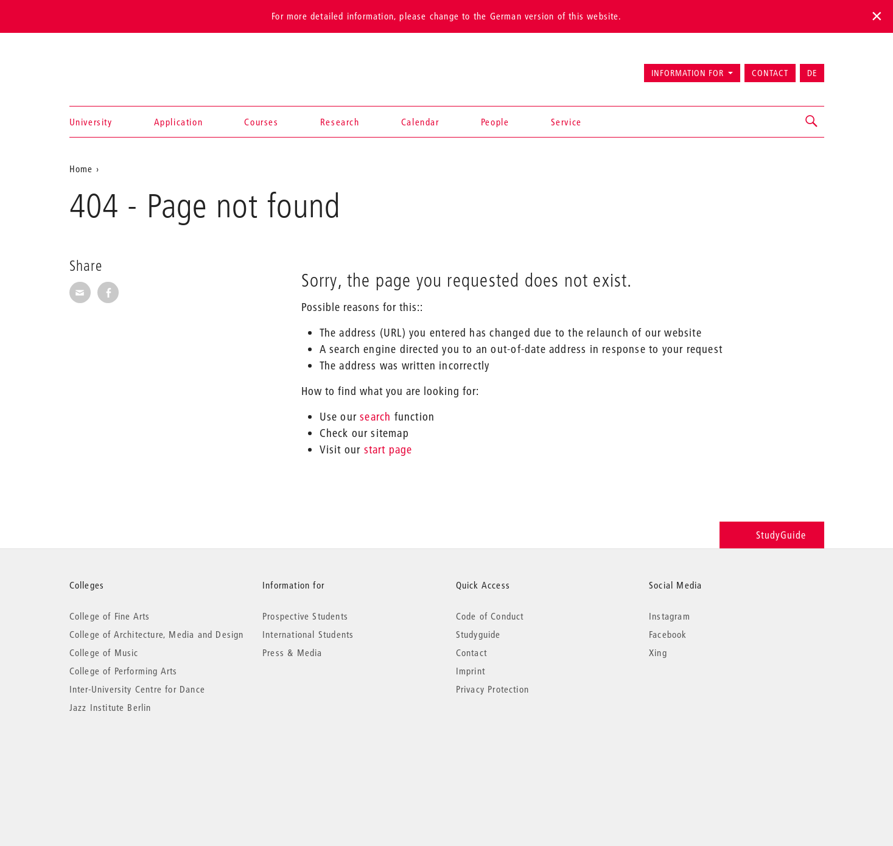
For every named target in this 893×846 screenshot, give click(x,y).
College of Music (104, 652)
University (91, 122)
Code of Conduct (490, 616)
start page (388, 449)
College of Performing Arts (123, 671)
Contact (770, 73)
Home (81, 169)
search (375, 417)
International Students (308, 634)
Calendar (420, 122)
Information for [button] (687, 73)
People (495, 122)
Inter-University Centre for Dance (137, 689)
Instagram (669, 616)
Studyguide (478, 634)
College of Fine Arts (109, 616)
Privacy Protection (493, 689)
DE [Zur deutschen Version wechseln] (812, 73)
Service (566, 122)
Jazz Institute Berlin (110, 707)
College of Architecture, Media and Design (156, 634)
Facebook (668, 634)
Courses (261, 122)
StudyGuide (771, 534)
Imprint (470, 671)
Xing (658, 652)
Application (178, 122)
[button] (812, 122)
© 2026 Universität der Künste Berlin (133, 758)
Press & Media (292, 652)
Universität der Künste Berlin (117, 67)
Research (340, 122)
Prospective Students (305, 616)
